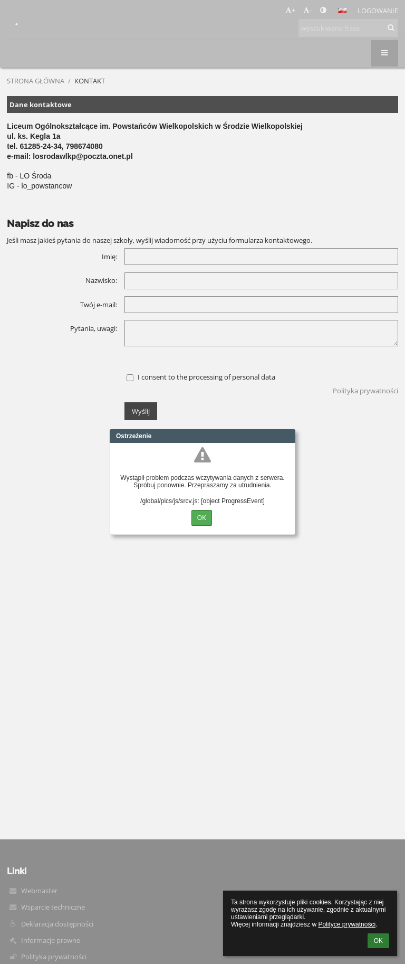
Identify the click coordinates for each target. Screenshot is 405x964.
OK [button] (378, 940)
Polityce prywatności (346, 924)
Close (287, 436)
